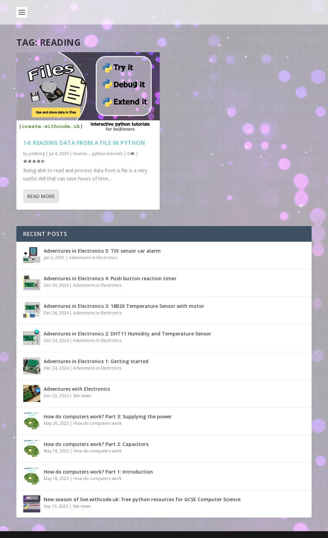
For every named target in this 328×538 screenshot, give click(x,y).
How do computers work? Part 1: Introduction (98, 471)
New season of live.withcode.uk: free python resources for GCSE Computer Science (142, 499)
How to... (81, 153)
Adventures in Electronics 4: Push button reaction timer (110, 278)
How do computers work (97, 423)
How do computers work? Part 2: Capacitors (96, 444)
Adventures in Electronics (93, 257)
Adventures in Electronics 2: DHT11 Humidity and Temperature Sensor (127, 333)
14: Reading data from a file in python (84, 143)
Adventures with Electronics (77, 389)
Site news (82, 396)
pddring (37, 153)
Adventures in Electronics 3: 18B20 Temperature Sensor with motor (124, 306)
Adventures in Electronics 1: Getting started (96, 361)
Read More (41, 196)
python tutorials (107, 153)
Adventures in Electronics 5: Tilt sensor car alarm (102, 251)
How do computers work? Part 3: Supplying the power (108, 416)
